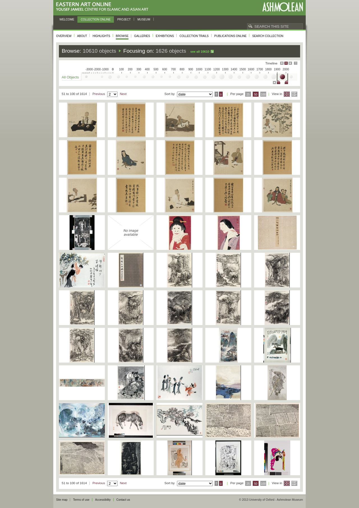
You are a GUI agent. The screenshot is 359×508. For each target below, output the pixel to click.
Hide (290, 63)
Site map (61, 499)
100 (263, 94)
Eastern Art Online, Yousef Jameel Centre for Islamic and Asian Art (103, 6)
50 (255, 94)
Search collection (267, 36)
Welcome (66, 19)
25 (248, 94)
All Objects (70, 77)
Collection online (96, 19)
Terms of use (81, 499)
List (294, 94)
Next (123, 94)
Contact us (123, 499)
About (82, 36)
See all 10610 (199, 51)
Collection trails (194, 36)
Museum (143, 19)
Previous (99, 94)
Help (295, 63)
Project (124, 19)
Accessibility (103, 499)
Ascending (216, 94)
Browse (122, 36)
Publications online (230, 36)
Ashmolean (282, 6)
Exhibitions (165, 36)
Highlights (101, 36)
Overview (64, 36)
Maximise (282, 63)
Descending (221, 94)
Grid (287, 94)
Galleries (142, 36)
